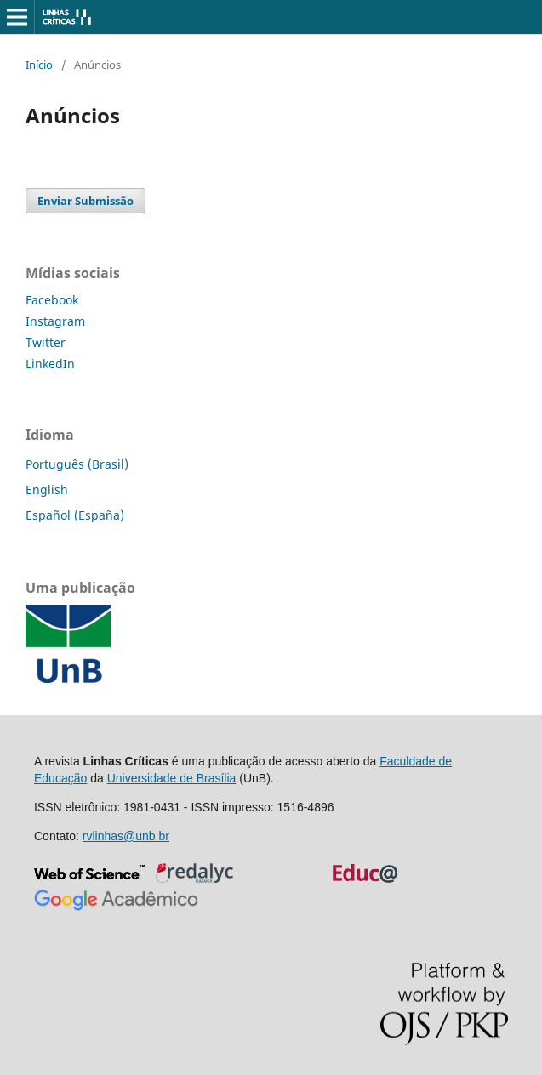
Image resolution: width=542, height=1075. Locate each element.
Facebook (52, 300)
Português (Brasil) (77, 464)
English (47, 489)
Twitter (46, 342)
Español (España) (75, 515)
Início (39, 64)
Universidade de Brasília (172, 778)
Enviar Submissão (85, 200)
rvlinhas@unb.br (126, 836)
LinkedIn (50, 363)
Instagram (55, 321)
